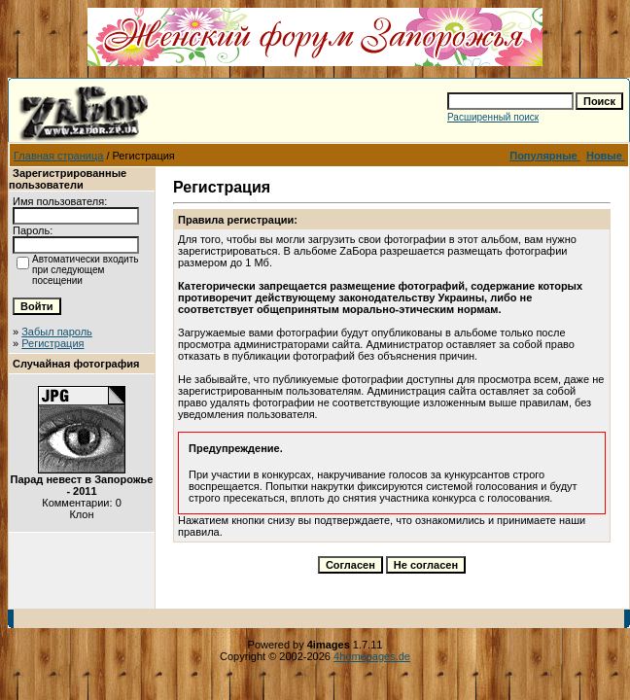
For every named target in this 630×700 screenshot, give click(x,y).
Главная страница (58, 155)
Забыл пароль (56, 331)
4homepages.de (371, 656)
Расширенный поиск (493, 117)
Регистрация (52, 343)
